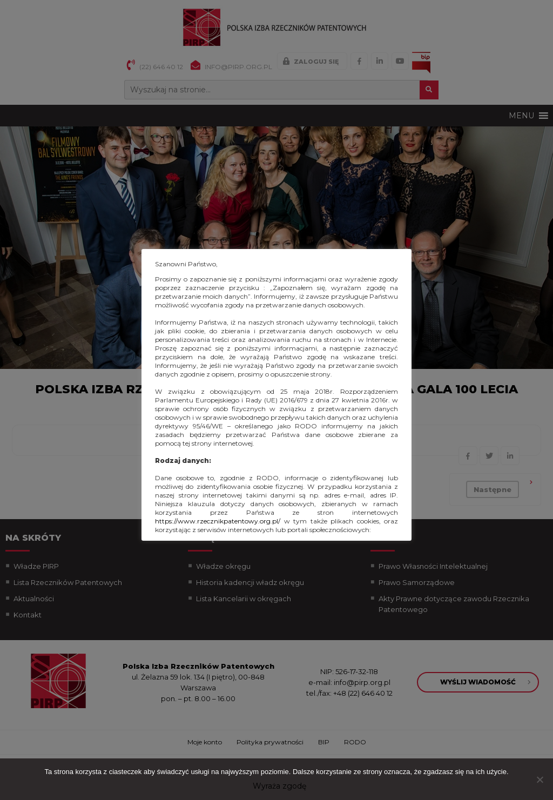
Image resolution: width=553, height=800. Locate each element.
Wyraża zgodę (279, 786)
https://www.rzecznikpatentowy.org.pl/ (217, 521)
